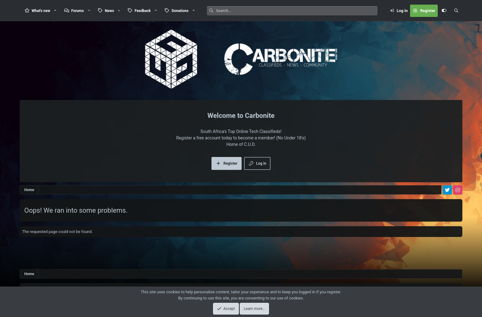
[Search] (296, 10)
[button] (55, 10)
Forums (77, 11)
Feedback (143, 11)
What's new (41, 11)
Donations (180, 11)
